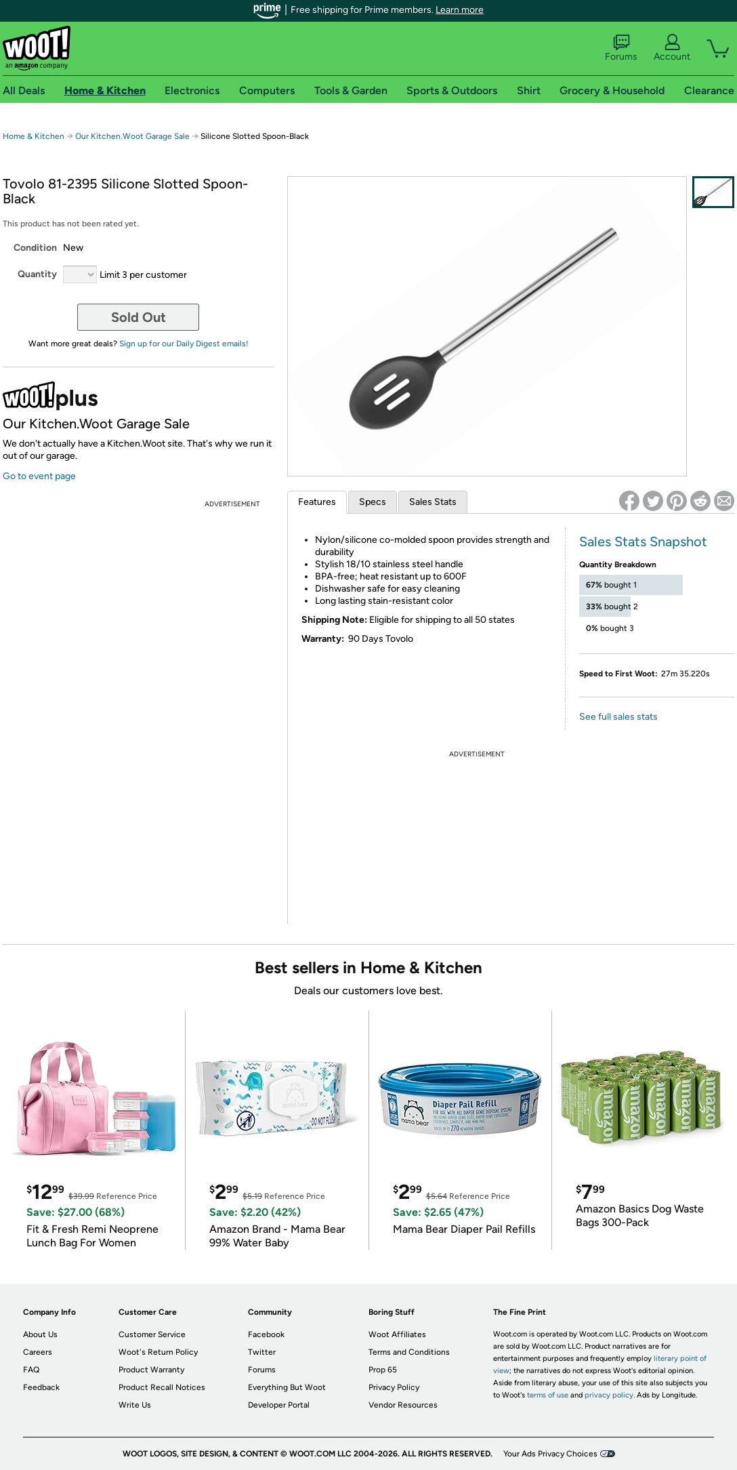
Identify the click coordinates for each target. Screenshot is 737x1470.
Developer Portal (279, 1405)
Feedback (41, 1387)
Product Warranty (151, 1369)
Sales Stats (433, 502)
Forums (621, 48)
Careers (37, 1352)
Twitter (262, 1352)
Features (317, 502)
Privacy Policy (393, 1387)
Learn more (460, 10)
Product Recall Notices (162, 1387)
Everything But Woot (287, 1387)
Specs (372, 502)
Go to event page (39, 476)
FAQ (31, 1369)
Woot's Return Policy (158, 1352)
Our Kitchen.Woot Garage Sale (132, 136)
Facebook (266, 1334)
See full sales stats (618, 716)
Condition (35, 247)
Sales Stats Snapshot (643, 541)
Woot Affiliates (397, 1334)
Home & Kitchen (33, 136)
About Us (40, 1334)
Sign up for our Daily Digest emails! (184, 343)
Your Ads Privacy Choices (550, 1453)
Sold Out (138, 317)
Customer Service (152, 1334)
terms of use (547, 1395)
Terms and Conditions (409, 1352)
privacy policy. (610, 1395)
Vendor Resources (403, 1405)
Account (672, 48)
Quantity (37, 274)
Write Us (135, 1405)
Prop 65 (382, 1369)
